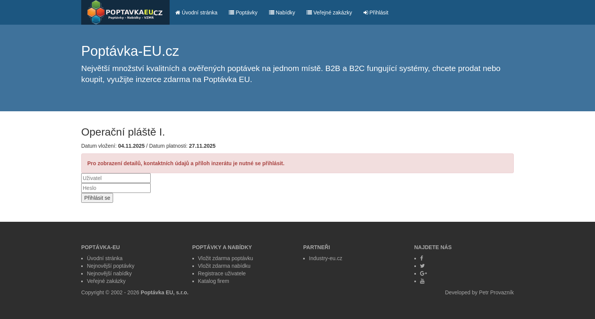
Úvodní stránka (196, 12)
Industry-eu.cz (325, 258)
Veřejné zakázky (329, 12)
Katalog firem (213, 281)
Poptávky (243, 12)
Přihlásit (376, 12)
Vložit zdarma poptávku (225, 258)
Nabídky (282, 12)
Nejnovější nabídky (109, 273)
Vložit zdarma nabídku (224, 266)
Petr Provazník (496, 292)
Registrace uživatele (222, 273)
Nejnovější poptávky (110, 266)
